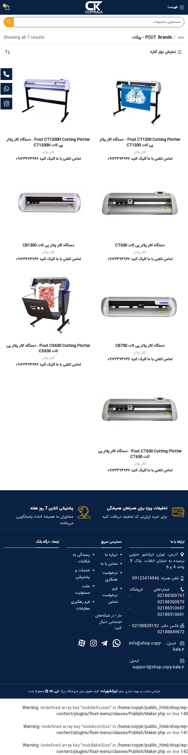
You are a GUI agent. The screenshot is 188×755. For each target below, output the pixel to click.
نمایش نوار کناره (163, 52)
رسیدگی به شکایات (81, 558)
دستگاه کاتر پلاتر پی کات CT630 (139, 245)
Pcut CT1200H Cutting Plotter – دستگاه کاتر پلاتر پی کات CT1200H (48, 142)
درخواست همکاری (110, 576)
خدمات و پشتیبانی (82, 574)
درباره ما (111, 555)
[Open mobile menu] (176, 7)
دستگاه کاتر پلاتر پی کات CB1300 (48, 245)
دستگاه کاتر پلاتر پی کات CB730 (139, 345)
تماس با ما (109, 564)
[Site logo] (94, 7)
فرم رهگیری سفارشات (80, 605)
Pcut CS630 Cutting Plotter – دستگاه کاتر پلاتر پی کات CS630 (48, 348)
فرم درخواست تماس (110, 595)
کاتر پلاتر (140, 152)
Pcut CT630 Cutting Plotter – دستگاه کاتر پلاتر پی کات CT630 (140, 454)
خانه (180, 38)
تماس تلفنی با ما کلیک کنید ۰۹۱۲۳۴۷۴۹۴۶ (140, 159)
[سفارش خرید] (7, 52)
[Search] (94, 22)
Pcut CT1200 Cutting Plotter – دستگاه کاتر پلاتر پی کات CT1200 (140, 142)
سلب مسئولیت (82, 589)
